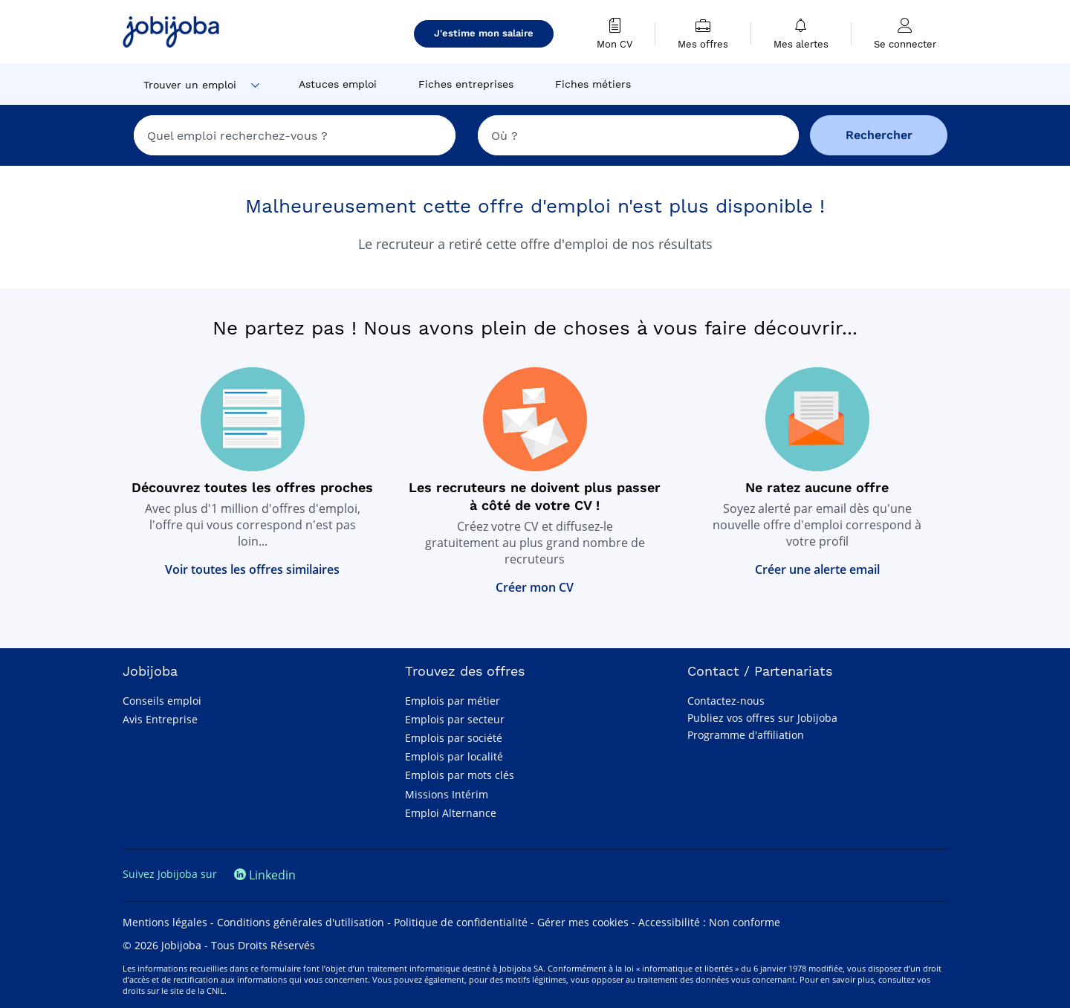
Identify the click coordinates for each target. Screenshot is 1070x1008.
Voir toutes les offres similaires (252, 569)
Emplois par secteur (455, 719)
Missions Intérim (446, 794)
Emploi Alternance (450, 813)
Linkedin (265, 875)
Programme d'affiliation (745, 735)
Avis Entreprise (160, 719)
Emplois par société (453, 738)
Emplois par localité (454, 756)
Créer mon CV (535, 587)
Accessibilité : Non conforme (709, 922)
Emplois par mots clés (459, 775)
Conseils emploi (162, 701)
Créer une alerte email (817, 569)
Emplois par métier (452, 701)
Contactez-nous (726, 701)
